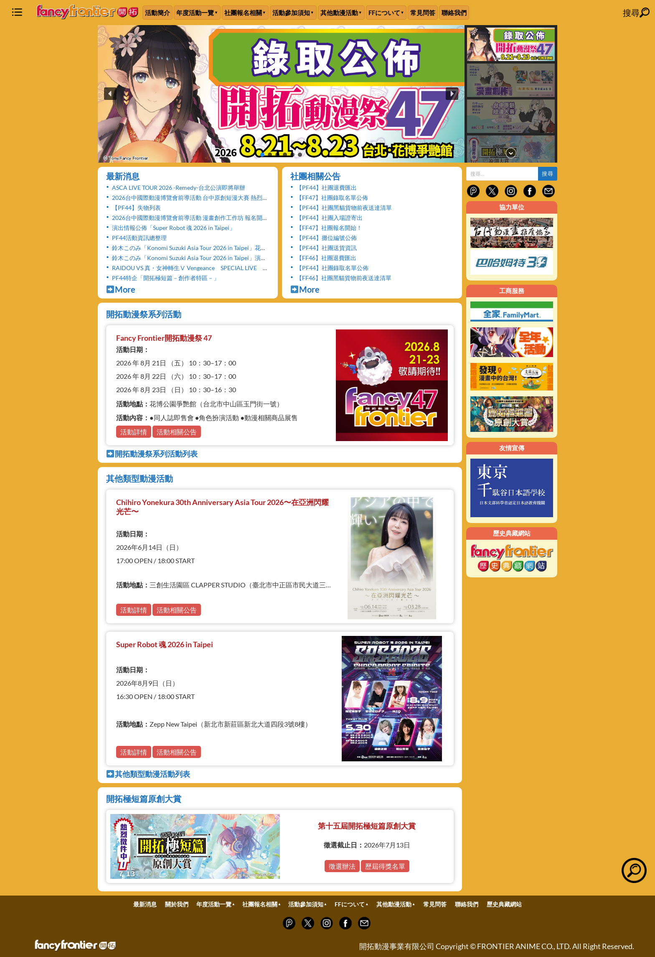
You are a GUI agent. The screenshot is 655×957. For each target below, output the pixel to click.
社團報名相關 (243, 12)
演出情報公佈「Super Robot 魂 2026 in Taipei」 (173, 227)
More (121, 289)
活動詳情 (133, 432)
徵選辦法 (342, 866)
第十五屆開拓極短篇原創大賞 (367, 825)
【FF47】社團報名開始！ (329, 227)
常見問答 (422, 12)
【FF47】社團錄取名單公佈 (332, 197)
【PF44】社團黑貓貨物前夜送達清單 (344, 207)
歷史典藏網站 (504, 904)
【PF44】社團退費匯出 (326, 187)
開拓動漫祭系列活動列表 (152, 453)
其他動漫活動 (339, 12)
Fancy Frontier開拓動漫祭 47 (164, 337)
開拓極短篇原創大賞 (143, 799)
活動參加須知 (291, 12)
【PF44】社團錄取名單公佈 (332, 267)
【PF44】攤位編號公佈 (326, 237)
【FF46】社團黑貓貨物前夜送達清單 (343, 277)
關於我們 (176, 904)
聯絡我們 (454, 12)
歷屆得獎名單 (385, 866)
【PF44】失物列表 (136, 207)
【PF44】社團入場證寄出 (329, 217)
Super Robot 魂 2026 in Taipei (164, 644)
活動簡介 (157, 12)
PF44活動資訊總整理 (139, 237)
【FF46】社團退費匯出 (326, 257)
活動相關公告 (177, 432)
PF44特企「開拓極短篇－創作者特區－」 (165, 277)
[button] (281, 94)
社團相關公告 (315, 176)
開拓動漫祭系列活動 (143, 314)
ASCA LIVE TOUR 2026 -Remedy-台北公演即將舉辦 (178, 187)
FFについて (384, 12)
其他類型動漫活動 (139, 478)
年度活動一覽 (195, 12)
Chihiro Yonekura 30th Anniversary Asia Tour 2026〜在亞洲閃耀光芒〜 (222, 507)
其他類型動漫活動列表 (148, 773)
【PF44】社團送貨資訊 (326, 247)
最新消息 (123, 176)
